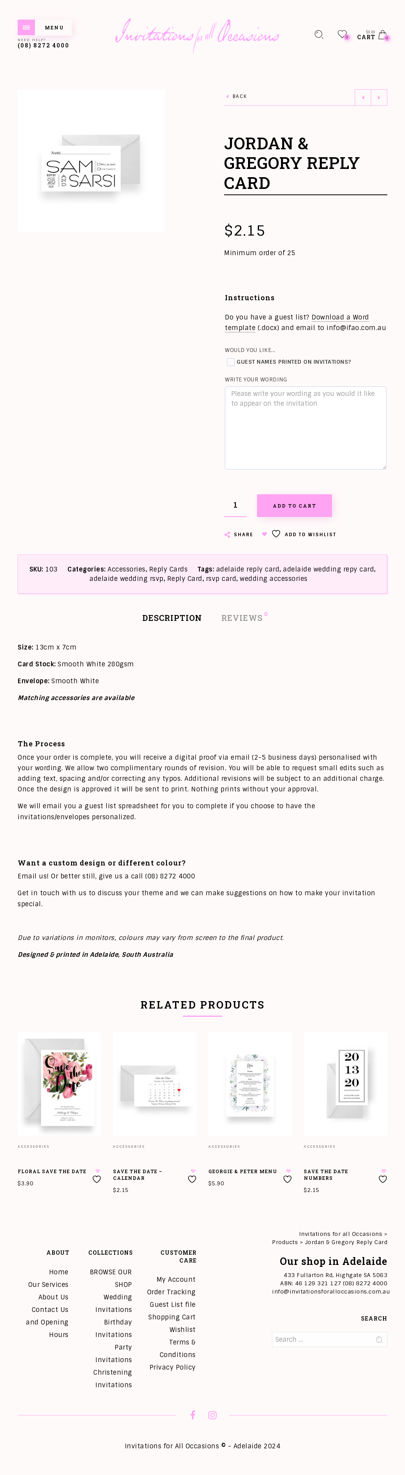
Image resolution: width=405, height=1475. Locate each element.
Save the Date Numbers (326, 1174)
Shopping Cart (172, 1317)
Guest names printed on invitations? (289, 362)
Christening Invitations (112, 1378)
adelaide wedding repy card (328, 569)
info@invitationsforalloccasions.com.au (331, 1291)
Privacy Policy (173, 1367)
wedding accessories (274, 579)
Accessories (127, 569)
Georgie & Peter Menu (242, 1171)
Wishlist (183, 1330)
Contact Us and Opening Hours (47, 1322)
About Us (53, 1297)
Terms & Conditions (178, 1348)
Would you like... (250, 350)
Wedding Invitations (113, 1303)
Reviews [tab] (242, 617)
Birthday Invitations (113, 1328)
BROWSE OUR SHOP (111, 1278)
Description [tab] (172, 618)
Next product (379, 98)
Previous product (363, 98)
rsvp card (221, 579)
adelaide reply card (248, 569)
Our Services (48, 1285)
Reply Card (184, 579)
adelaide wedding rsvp (126, 579)
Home (59, 1272)
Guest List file (173, 1305)
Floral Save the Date (52, 1171)
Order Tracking (171, 1292)
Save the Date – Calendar (137, 1174)
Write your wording (256, 379)
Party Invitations (113, 1353)
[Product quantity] (235, 505)
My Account (176, 1279)
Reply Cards (168, 569)
